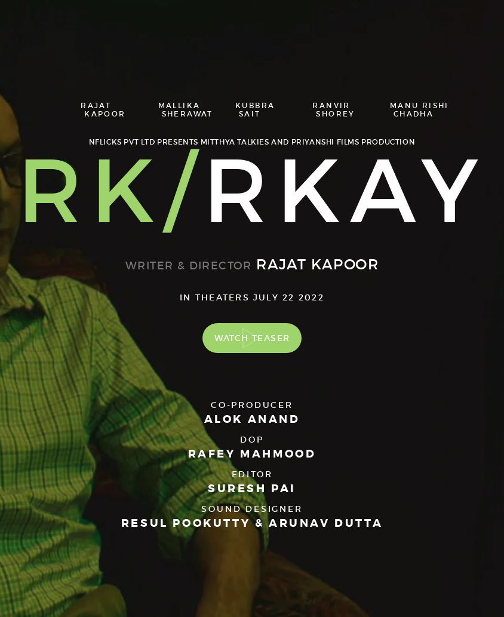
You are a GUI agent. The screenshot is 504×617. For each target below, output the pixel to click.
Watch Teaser (252, 338)
